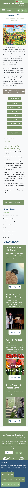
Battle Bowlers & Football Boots (13, 386)
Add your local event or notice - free (12, 91)
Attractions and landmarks (10, 215)
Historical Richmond (8, 225)
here (16, 85)
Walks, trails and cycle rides (10, 222)
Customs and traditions (9, 231)
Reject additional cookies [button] (11, 479)
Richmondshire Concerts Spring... (14, 295)
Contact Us (9, 452)
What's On (6, 212)
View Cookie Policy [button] (8, 484)
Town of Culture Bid (8, 234)
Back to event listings (12, 202)
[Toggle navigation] (3, 10)
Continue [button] (5, 474)
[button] (21, 1)
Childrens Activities (8, 218)
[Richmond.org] (14, 4)
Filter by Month (14, 98)
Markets (5, 228)
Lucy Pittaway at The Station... (13, 248)
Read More (12, 287)
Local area (6, 237)
